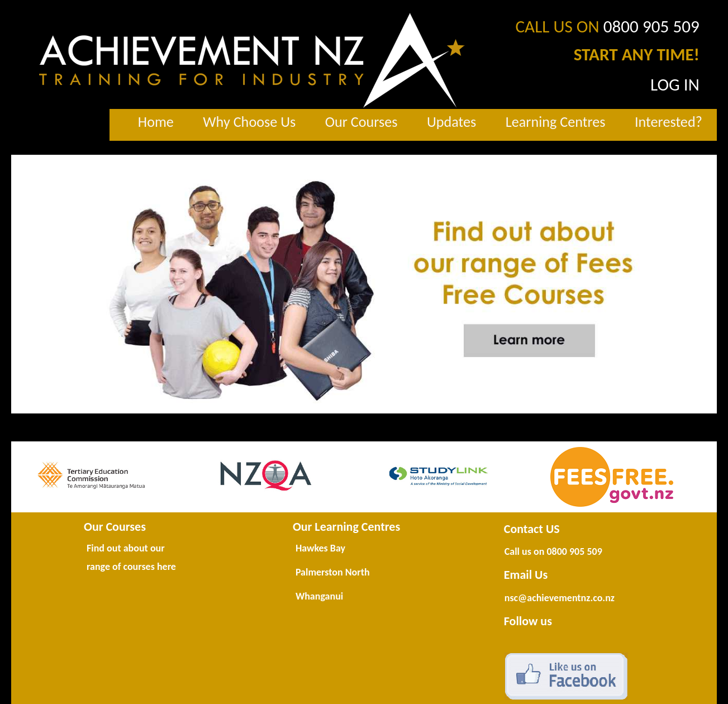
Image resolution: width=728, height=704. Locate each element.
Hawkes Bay (320, 548)
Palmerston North (333, 572)
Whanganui (319, 596)
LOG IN (675, 84)
